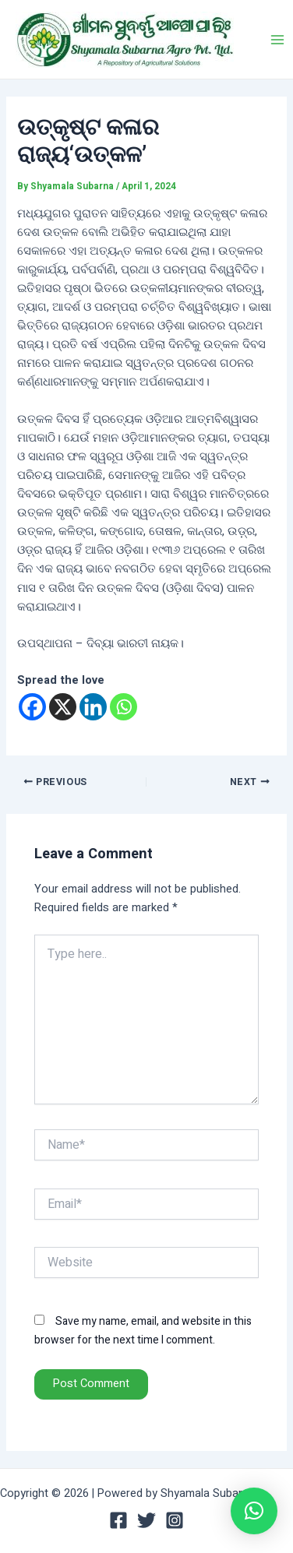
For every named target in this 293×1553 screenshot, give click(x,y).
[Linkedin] (93, 706)
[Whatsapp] (123, 706)
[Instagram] (174, 1520)
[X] (62, 706)
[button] (254, 1511)
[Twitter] (146, 1520)
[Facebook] (32, 706)
